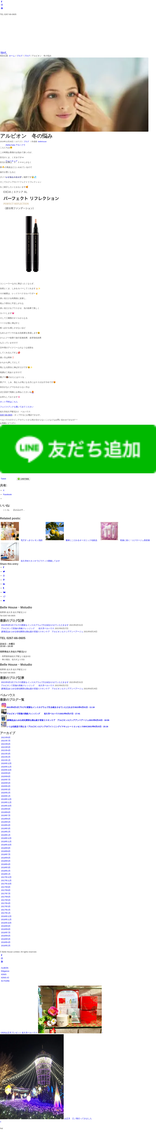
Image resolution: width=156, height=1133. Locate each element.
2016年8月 (5, 929)
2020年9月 (5, 773)
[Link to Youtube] (2, 8)
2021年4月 (5, 750)
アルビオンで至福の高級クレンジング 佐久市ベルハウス (27, 628)
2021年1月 (5, 760)
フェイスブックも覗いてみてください (17, 407)
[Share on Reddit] (4, 596)
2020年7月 (5, 779)
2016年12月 (6, 916)
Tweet (3, 479)
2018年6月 (5, 858)
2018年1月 (5, 874)
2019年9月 (5, 809)
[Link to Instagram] (2, 5)
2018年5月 (5, 861)
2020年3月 (5, 789)
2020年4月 (5, 786)
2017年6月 (5, 897)
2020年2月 (5, 793)
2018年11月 (6, 841)
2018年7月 (5, 854)
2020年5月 (5, 783)
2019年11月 (6, 802)
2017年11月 (6, 880)
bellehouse (42, 141)
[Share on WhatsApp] (4, 575)
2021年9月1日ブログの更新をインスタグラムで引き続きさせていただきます (35, 625)
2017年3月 (5, 906)
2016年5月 (5, 939)
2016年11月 (6, 919)
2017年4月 (5, 903)
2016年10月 (6, 923)
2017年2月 (5, 910)
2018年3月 (5, 867)
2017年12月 (6, 877)
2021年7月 (5, 741)
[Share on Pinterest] (4, 580)
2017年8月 (5, 890)
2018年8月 (5, 851)
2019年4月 (5, 825)
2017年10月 (6, 884)
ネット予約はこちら (9, 402)
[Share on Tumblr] (3, 588)
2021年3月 (5, 754)
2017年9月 (5, 887)
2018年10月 (6, 845)
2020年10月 (6, 770)
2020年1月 (5, 796)
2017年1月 (5, 913)
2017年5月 (5, 900)
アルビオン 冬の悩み (26, 136)
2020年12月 (6, 763)
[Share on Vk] (4, 592)
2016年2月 (5, 945)
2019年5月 (5, 822)
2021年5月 (5, 747)
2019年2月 (5, 832)
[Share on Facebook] (3, 567)
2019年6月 (5, 819)
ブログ (3, 52)
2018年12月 (6, 838)
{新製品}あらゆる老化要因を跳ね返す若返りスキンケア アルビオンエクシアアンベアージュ (42, 631)
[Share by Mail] (4, 600)
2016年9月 (5, 926)
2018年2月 (5, 871)
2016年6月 (5, 936)
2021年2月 (5, 757)
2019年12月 (6, 799)
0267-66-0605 (6, 415)
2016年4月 (5, 942)
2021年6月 (5, 744)
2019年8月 (5, 812)
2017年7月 (5, 893)
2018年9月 (5, 848)
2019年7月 (5, 815)
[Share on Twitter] (4, 571)
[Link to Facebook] (1, 1)
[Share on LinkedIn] (4, 584)
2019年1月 (5, 835)
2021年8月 (5, 737)
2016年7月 (5, 932)
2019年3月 (5, 828)
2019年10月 (6, 806)
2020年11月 (6, 767)
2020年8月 (5, 776)
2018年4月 (5, 864)
